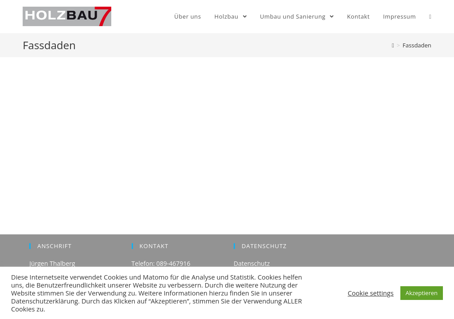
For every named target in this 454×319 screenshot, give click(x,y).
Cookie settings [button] (371, 293)
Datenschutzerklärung (44, 300)
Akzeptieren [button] (422, 293)
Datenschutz (252, 263)
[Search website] (430, 16)
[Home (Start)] (393, 45)
